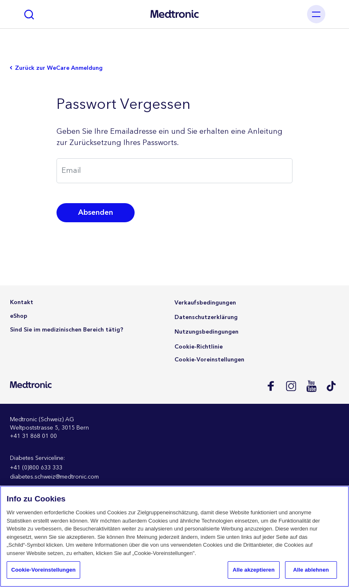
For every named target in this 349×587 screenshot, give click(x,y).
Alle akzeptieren (254, 570)
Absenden (95, 212)
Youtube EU (311, 385)
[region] (174, 536)
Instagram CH (290, 385)
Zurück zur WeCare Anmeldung (59, 68)
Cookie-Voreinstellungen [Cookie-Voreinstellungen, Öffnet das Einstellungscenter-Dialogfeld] (43, 570)
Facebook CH (270, 385)
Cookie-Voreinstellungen (209, 360)
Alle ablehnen (311, 570)
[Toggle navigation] (316, 14)
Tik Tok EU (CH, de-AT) (331, 385)
